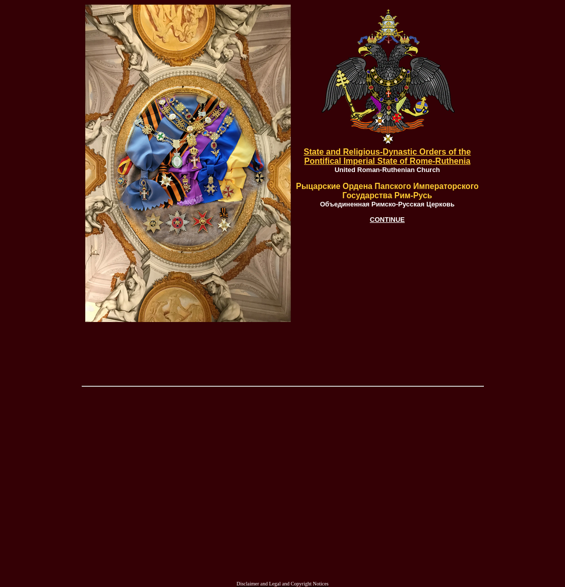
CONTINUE (387, 219)
